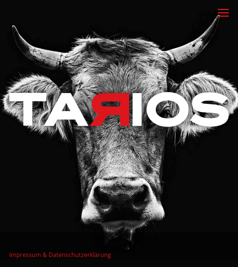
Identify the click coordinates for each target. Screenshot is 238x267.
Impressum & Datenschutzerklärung (60, 254)
